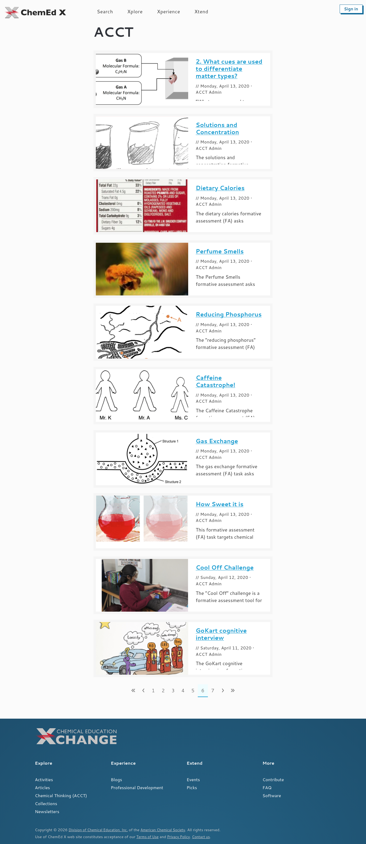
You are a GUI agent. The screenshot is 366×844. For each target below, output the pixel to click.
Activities (44, 779)
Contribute (273, 779)
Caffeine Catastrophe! (215, 381)
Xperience (168, 11)
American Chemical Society (169, 830)
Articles (42, 787)
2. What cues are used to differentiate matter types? (229, 68)
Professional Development (137, 787)
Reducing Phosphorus (229, 314)
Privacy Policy (181, 836)
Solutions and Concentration (217, 128)
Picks (192, 787)
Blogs (116, 779)
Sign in (351, 9)
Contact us (204, 836)
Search (105, 11)
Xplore (135, 11)
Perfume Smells (220, 251)
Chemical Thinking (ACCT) (61, 795)
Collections (46, 803)
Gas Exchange (217, 440)
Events (193, 779)
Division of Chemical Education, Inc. (100, 830)
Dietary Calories (220, 187)
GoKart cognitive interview (221, 634)
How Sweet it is (219, 504)
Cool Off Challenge (225, 567)
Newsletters (47, 811)
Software (271, 795)
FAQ (267, 787)
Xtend (201, 11)
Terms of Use (148, 836)
